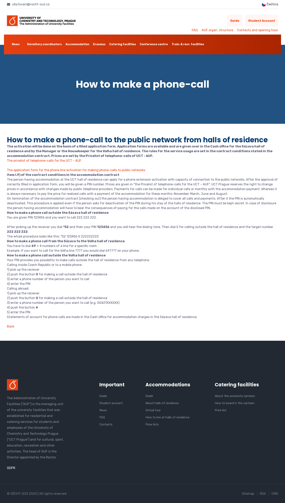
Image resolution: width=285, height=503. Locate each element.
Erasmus (99, 44)
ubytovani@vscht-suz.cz (28, 4)
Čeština (270, 4)
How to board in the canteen (235, 403)
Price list (220, 410)
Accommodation (77, 44)
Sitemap (248, 493)
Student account (261, 21)
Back (10, 326)
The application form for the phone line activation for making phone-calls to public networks (76, 170)
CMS (275, 493)
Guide (234, 21)
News (16, 44)
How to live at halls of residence (167, 417)
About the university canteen (235, 396)
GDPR (11, 468)
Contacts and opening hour (257, 30)
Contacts (105, 424)
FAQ (195, 30)
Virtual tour (153, 410)
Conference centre (154, 44)
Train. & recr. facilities (188, 44)
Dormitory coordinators (44, 44)
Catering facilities (122, 44)
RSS (263, 493)
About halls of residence (162, 403)
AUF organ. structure (217, 30)
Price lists (152, 424)
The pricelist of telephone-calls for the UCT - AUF (44, 160)
